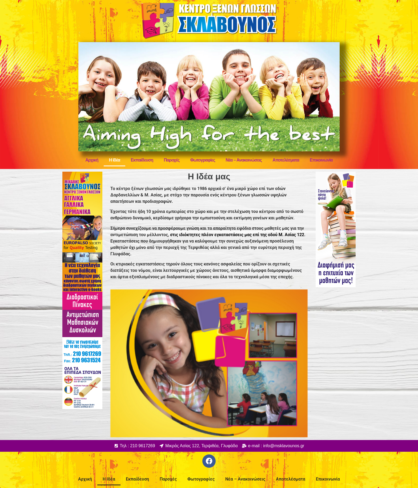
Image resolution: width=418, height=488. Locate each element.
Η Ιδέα (114, 160)
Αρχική (91, 160)
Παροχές (171, 160)
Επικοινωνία (321, 160)
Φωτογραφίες (202, 160)
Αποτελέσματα (285, 160)
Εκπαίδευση (142, 160)
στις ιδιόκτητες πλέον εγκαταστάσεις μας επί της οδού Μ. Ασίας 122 (237, 234)
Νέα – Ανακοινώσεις (244, 160)
